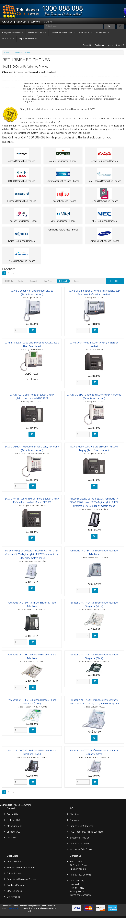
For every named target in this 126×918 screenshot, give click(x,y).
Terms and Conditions (80, 895)
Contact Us (12, 814)
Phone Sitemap (13, 908)
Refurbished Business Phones (21, 879)
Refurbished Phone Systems (21, 867)
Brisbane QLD (13, 831)
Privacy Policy (77, 891)
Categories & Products (11, 32)
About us (74, 814)
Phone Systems (15, 861)
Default (63, 281)
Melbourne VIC (14, 826)
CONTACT (49, 21)
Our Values (75, 820)
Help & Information (26, 39)
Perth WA (11, 837)
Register (99, 45)
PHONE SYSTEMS (36, 32)
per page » (115, 281)
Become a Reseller (79, 837)
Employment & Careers (81, 826)
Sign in (86, 45)
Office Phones (14, 873)
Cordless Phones (15, 885)
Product (33, 281)
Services (21, 21)
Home (6, 53)
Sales (76, 281)
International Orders (79, 843)
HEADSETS (84, 32)
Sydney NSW (13, 820)
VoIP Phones (13, 896)
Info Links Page (77, 880)
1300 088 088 (84, 874)
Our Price (48, 281)
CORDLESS (101, 32)
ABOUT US (7, 21)
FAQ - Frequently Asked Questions (86, 831)
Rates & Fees (76, 884)
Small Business (14, 891)
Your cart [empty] (116, 45)
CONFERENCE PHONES (61, 32)
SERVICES (6, 39)
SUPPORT (35, 21)
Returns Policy (77, 887)
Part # (20, 281)
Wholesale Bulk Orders (81, 849)
